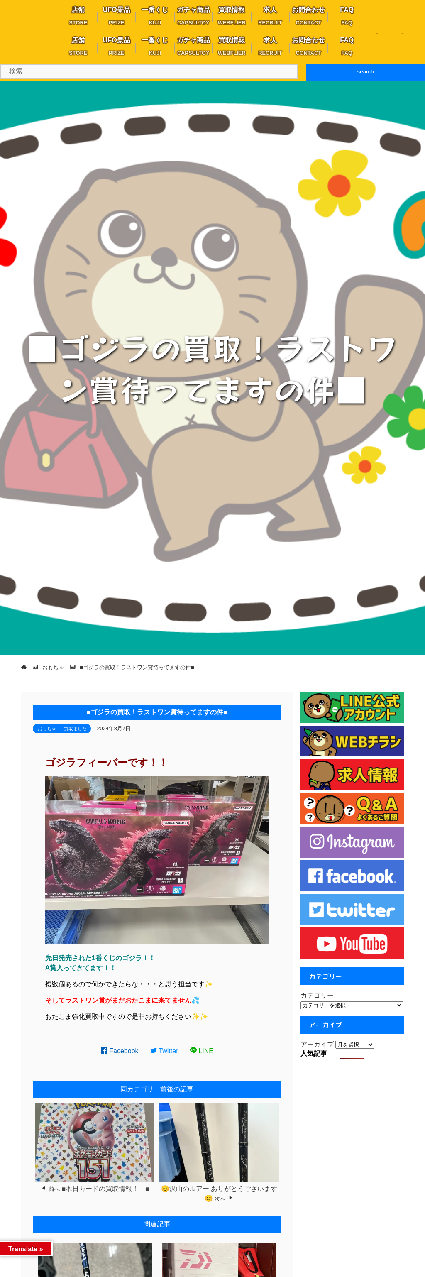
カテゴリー (317, 995)
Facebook (120, 1050)
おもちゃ (47, 728)
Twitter (164, 1050)
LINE (201, 1050)
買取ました (75, 728)
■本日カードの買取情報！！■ (105, 1188)
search (365, 71)
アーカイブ (317, 1044)
